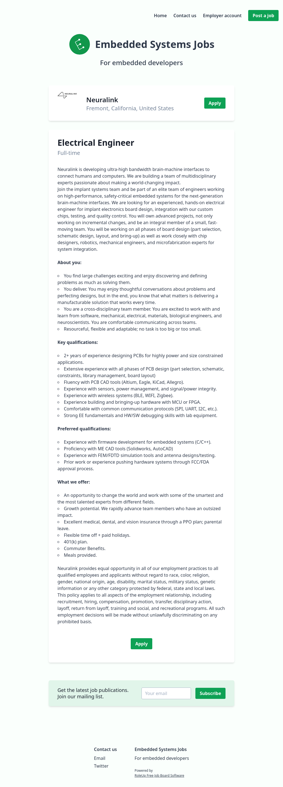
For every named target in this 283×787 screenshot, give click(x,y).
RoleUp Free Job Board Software (159, 775)
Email (99, 758)
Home (160, 15)
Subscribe (211, 693)
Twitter (101, 766)
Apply (215, 103)
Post (263, 15)
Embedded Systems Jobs (161, 749)
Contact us (185, 15)
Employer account (222, 15)
